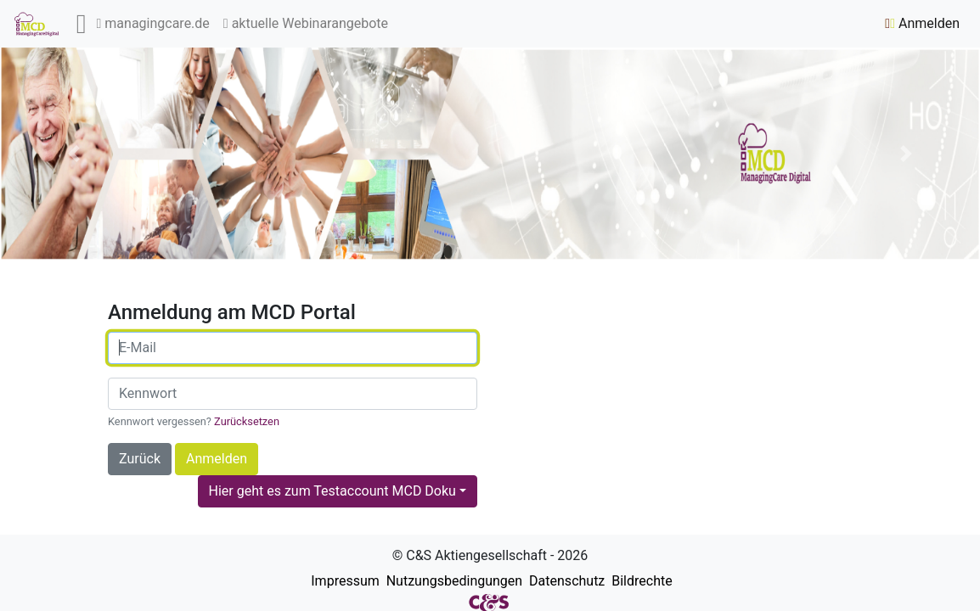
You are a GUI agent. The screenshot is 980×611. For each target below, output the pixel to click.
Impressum (343, 581)
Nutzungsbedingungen (452, 581)
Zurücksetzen (246, 421)
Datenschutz (565, 581)
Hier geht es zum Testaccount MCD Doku (332, 491)
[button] (73, 154)
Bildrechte (640, 581)
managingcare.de (153, 23)
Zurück (140, 459)
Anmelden (922, 23)
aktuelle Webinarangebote (305, 23)
